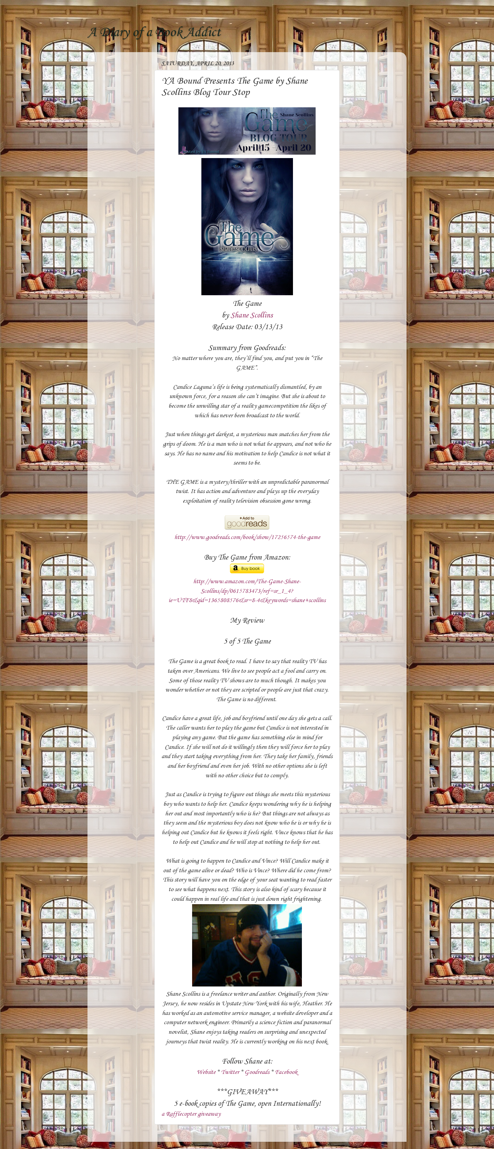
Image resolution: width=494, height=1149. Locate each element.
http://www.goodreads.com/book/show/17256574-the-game (247, 537)
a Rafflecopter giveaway (191, 1114)
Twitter (230, 1072)
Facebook (286, 1072)
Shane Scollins (252, 315)
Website (206, 1072)
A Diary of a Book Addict (154, 32)
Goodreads (257, 1072)
